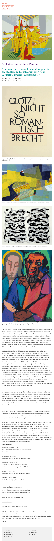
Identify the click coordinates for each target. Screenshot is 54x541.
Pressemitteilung (6, 502)
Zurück (4, 521)
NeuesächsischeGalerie (8, 6)
